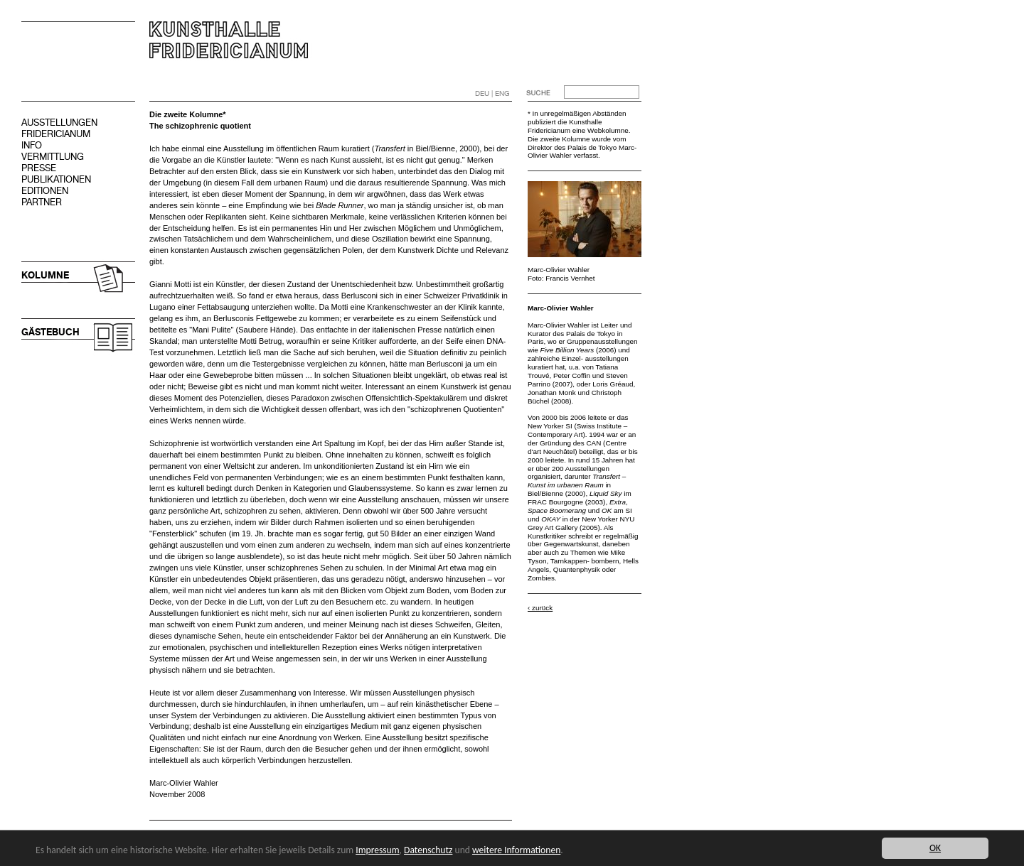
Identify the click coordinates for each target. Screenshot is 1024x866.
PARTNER (41, 202)
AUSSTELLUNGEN (59, 122)
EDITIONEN (44, 190)
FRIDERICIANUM (55, 134)
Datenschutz (428, 850)
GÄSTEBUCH (50, 332)
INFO (31, 145)
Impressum (377, 850)
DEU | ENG (492, 93)
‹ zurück (540, 608)
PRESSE (38, 168)
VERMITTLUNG (52, 156)
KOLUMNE (45, 275)
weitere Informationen (516, 850)
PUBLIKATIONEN (56, 179)
